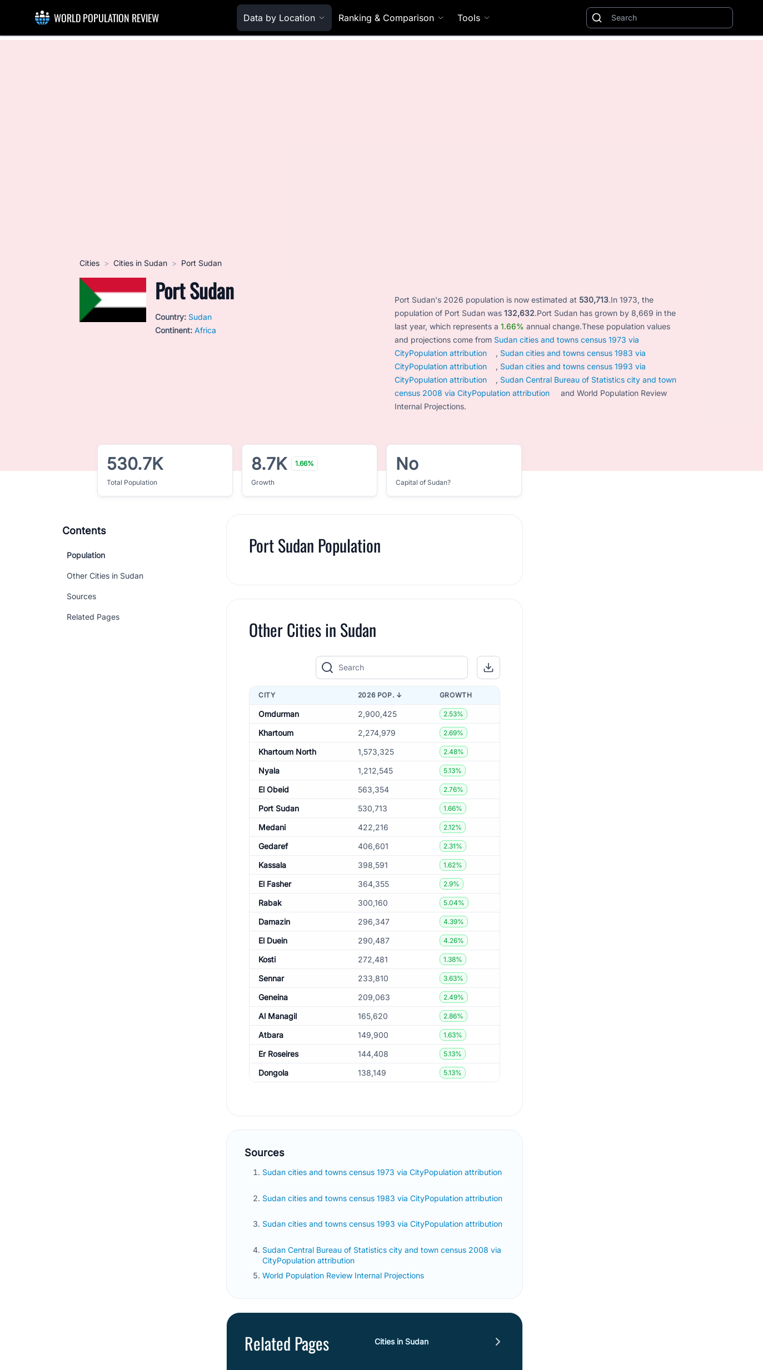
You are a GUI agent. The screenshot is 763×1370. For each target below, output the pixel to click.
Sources (81, 596)
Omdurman (278, 714)
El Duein (272, 940)
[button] (488, 667)
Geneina (273, 997)
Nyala (269, 770)
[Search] (669, 18)
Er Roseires (278, 1053)
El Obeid (273, 789)
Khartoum (275, 732)
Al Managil (277, 1016)
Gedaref (273, 846)
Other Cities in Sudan (105, 575)
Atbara (270, 1035)
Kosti (267, 959)
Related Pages (93, 616)
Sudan (200, 317)
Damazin (274, 921)
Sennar (271, 978)
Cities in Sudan (140, 263)
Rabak (270, 902)
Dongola (273, 1072)
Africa (205, 330)
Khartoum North (287, 751)
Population (86, 555)
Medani (272, 827)
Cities (89, 263)
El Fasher (274, 884)
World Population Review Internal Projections (343, 1275)
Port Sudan (278, 808)
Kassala (272, 865)
